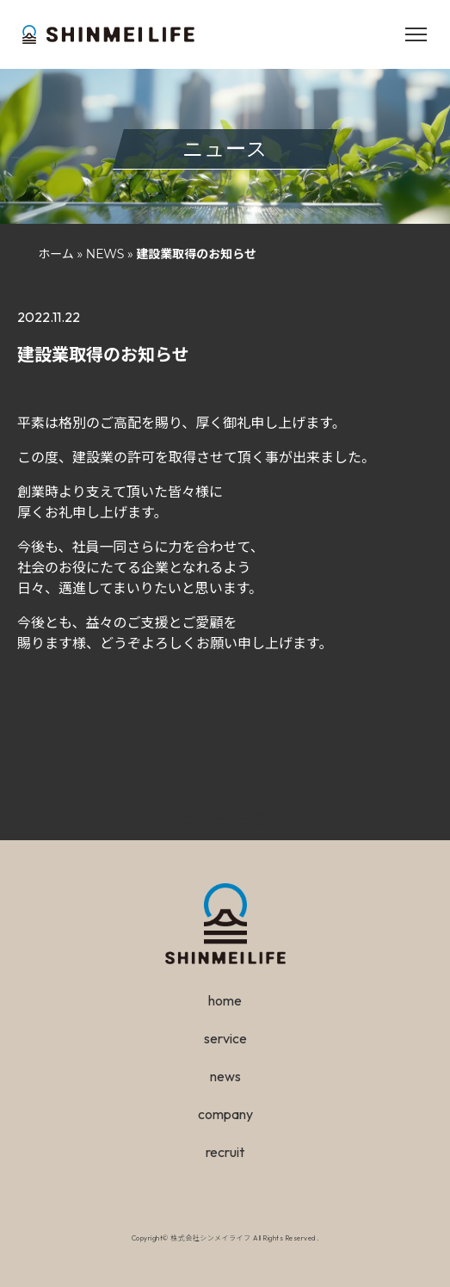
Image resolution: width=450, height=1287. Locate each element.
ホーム (56, 254)
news (225, 1076)
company (225, 1114)
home (225, 1000)
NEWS (105, 254)
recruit (225, 1151)
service (225, 1038)
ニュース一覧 (225, 819)
